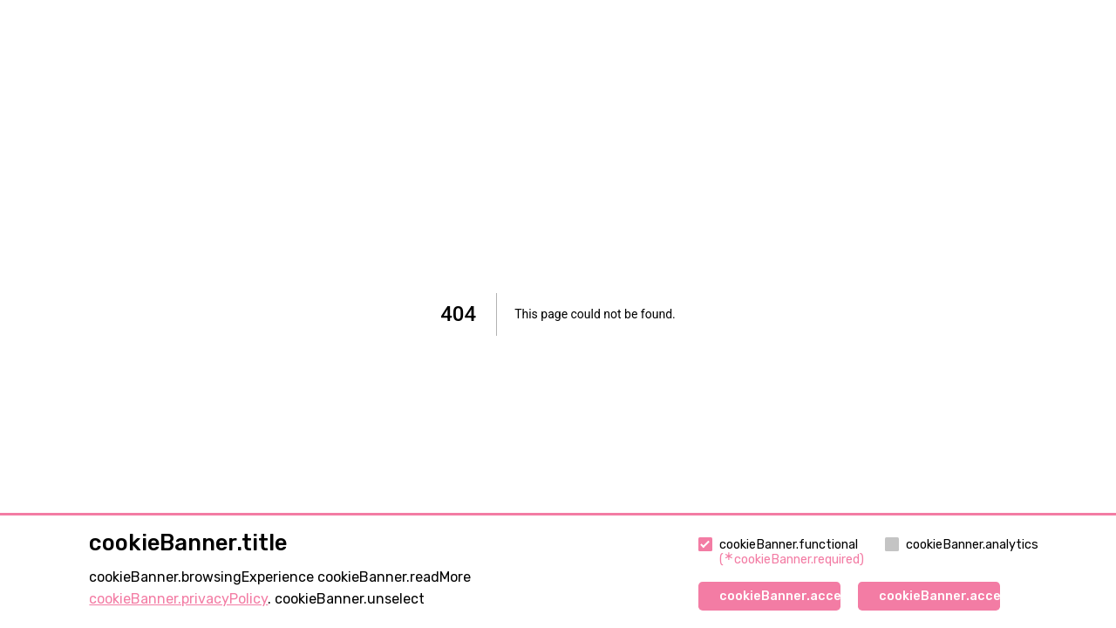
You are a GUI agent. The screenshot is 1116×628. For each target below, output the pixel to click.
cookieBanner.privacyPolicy (178, 598)
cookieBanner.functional (781, 552)
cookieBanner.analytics (961, 544)
